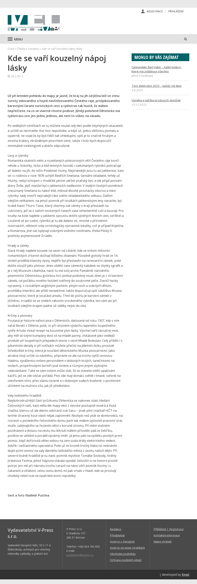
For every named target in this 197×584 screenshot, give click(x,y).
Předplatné (117, 540)
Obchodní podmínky (123, 558)
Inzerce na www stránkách (127, 552)
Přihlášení (176, 11)
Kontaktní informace (167, 540)
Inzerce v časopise (122, 546)
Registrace (155, 11)
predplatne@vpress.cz (79, 559)
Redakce (115, 533)
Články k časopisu (28, 53)
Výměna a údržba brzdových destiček (156, 105)
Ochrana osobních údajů (125, 564)
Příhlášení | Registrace (169, 533)
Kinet (185, 579)
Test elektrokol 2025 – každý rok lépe (157, 90)
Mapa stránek (163, 546)
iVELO (40, 25)
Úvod (11, 53)
